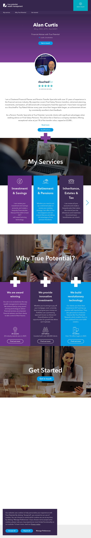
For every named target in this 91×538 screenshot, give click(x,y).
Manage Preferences (43, 531)
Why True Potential (20, 12)
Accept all (11, 531)
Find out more (15, 341)
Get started (34, 12)
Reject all (26, 531)
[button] (87, 202)
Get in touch (45, 43)
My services (6, 12)
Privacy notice (35, 524)
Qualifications (45, 130)
